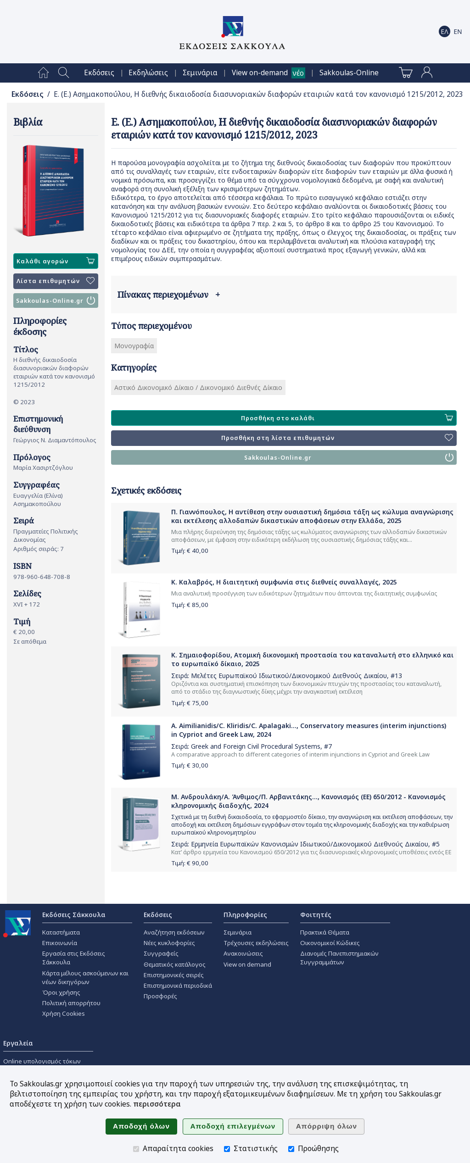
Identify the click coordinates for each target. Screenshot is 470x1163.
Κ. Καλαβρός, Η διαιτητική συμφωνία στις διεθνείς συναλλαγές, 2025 (284, 582)
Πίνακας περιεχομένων (169, 294)
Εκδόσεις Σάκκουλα (74, 914)
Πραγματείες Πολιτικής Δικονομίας (45, 535)
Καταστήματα (61, 932)
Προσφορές (160, 996)
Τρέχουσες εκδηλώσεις (256, 943)
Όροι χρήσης (61, 992)
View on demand (247, 964)
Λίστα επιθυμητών (56, 281)
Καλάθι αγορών (56, 261)
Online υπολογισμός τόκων (42, 1061)
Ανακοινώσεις (243, 953)
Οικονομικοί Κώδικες (330, 943)
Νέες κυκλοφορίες (169, 943)
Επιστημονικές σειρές (174, 975)
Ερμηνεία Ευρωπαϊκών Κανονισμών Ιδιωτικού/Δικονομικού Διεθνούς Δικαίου (309, 844)
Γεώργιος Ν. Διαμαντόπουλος (54, 440)
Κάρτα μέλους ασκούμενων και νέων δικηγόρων (85, 977)
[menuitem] (43, 73)
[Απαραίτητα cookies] (136, 1149)
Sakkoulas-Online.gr (55, 300)
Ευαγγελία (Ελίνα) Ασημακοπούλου (38, 499)
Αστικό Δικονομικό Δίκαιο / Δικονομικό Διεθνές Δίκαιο (198, 387)
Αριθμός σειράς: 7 (38, 549)
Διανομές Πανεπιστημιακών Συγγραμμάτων (339, 957)
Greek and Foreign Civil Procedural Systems (255, 746)
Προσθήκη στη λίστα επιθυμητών (337, 438)
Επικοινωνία (59, 943)
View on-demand (260, 73)
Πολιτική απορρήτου (71, 1003)
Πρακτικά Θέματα (324, 932)
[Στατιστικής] (227, 1149)
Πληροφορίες (245, 914)
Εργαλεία (18, 1043)
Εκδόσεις (99, 73)
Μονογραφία (134, 345)
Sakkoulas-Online (349, 73)
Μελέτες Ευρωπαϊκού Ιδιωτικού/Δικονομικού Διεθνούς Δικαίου (289, 675)
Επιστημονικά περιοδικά (178, 985)
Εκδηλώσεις (148, 73)
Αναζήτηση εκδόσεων (174, 932)
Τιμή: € (189, 550)
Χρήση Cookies (63, 1013)
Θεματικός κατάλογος (175, 964)
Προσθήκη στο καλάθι (347, 418)
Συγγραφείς (161, 953)
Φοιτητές (315, 914)
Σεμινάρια (200, 73)
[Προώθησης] (291, 1149)
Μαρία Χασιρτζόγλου (43, 467)
